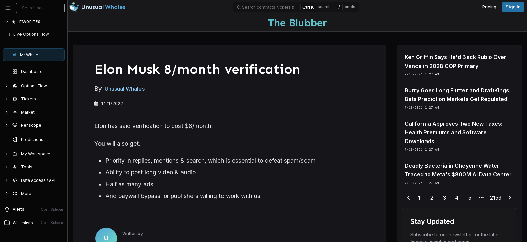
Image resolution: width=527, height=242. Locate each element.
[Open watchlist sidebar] (33, 222)
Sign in (513, 6)
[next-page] (509, 198)
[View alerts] (33, 209)
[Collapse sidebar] (8, 8)
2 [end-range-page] (431, 197)
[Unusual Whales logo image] (97, 7)
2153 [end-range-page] (495, 197)
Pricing (489, 6)
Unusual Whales (125, 88)
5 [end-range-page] (469, 197)
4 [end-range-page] (457, 197)
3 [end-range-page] (444, 197)
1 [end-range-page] (419, 197)
